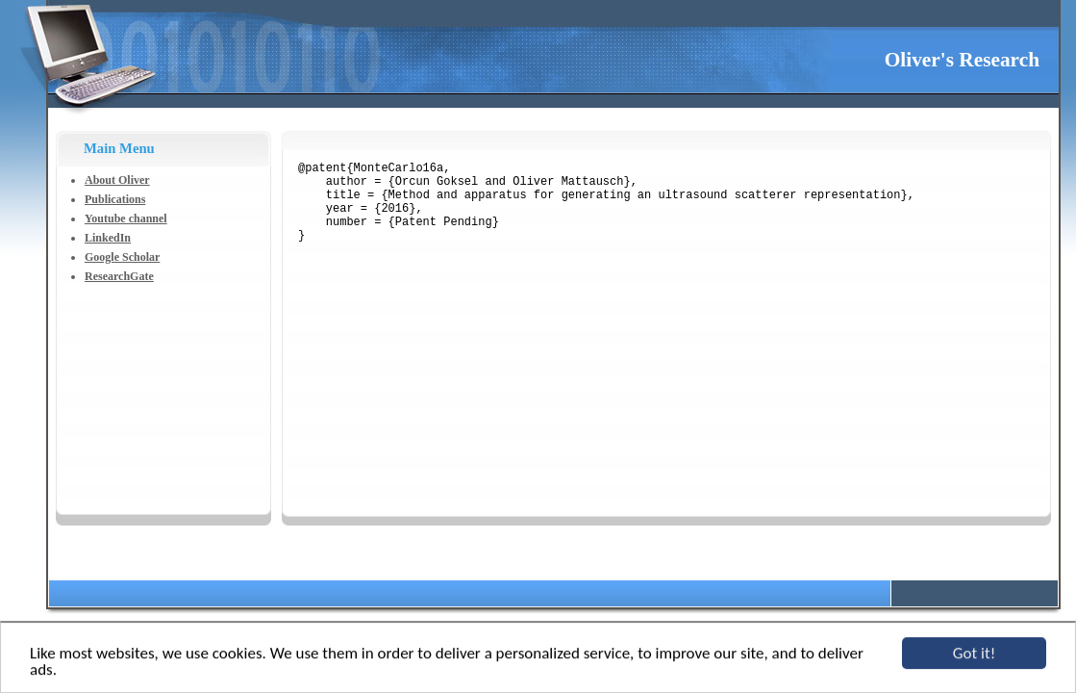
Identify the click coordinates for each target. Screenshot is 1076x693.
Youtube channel (126, 218)
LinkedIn (108, 237)
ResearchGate (119, 276)
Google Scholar (122, 257)
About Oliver (117, 180)
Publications (115, 199)
